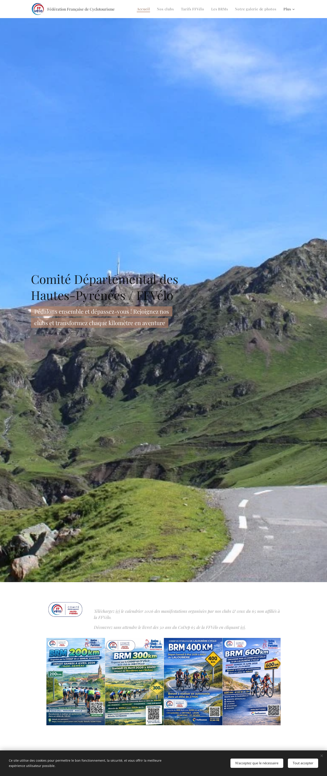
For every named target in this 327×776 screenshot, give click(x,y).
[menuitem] (145, 9)
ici (118, 611)
